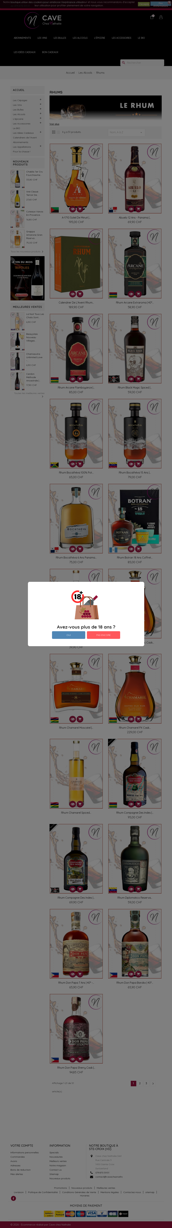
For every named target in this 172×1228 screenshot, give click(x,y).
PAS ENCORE (103, 635)
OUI (68, 635)
